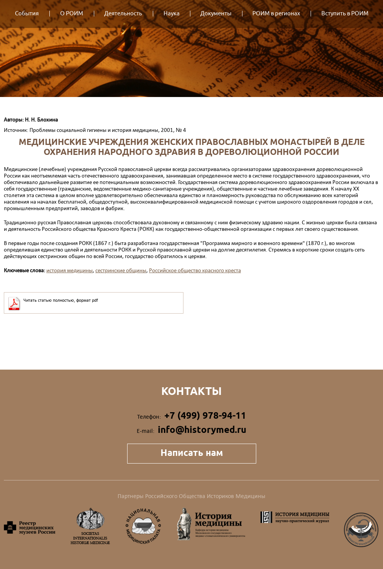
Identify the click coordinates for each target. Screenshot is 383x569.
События (27, 13)
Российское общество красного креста (195, 270)
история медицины (69, 270)
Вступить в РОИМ (344, 13)
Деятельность (123, 13)
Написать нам (191, 452)
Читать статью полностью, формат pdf (60, 300)
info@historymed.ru (202, 429)
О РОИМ (71, 13)
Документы (215, 13)
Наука (172, 13)
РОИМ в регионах (276, 13)
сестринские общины (120, 270)
